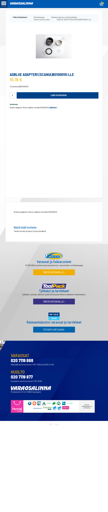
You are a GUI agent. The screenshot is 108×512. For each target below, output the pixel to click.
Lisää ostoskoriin (58, 95)
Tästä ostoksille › (54, 271)
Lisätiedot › (53, 107)
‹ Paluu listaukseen (19, 17)
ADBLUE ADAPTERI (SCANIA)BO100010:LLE (74, 20)
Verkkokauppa (39, 17)
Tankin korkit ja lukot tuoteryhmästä (30, 230)
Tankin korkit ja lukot (42, 20)
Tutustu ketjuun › (54, 328)
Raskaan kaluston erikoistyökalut (64, 17)
